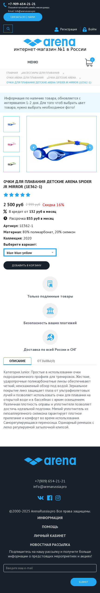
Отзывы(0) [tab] (46, 361)
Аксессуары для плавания (40, 72)
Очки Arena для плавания (24, 77)
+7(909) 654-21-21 (50, 481)
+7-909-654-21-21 (22, 4)
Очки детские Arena (62, 77)
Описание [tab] (17, 361)
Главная (12, 72)
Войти (90, 29)
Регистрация (66, 29)
